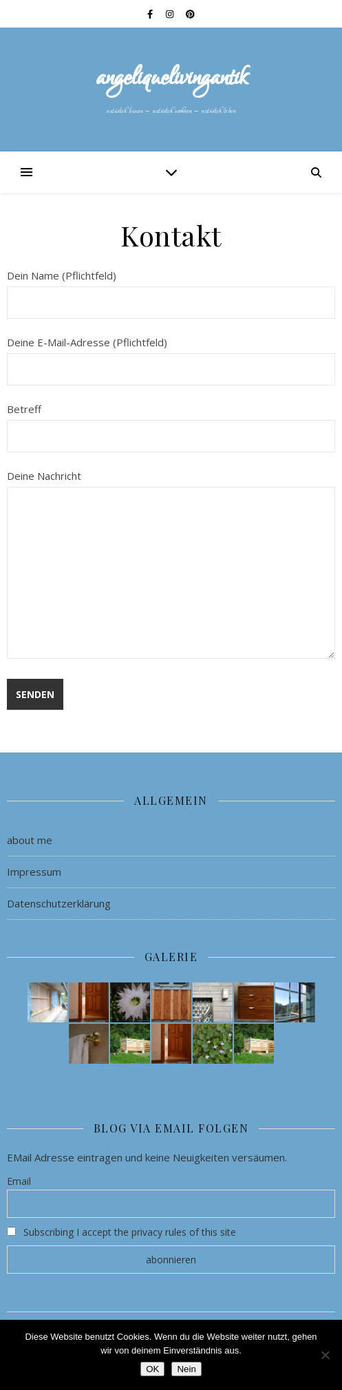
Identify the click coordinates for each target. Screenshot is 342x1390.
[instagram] (170, 14)
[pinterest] (190, 14)
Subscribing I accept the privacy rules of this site (121, 1232)
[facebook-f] (151, 14)
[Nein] (325, 1355)
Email (19, 1181)
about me (29, 840)
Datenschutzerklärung (59, 903)
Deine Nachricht (171, 565)
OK (152, 1369)
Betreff (171, 422)
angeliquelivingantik (171, 78)
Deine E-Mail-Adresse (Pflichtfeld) (171, 355)
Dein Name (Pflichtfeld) (171, 288)
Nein (186, 1369)
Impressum (34, 871)
